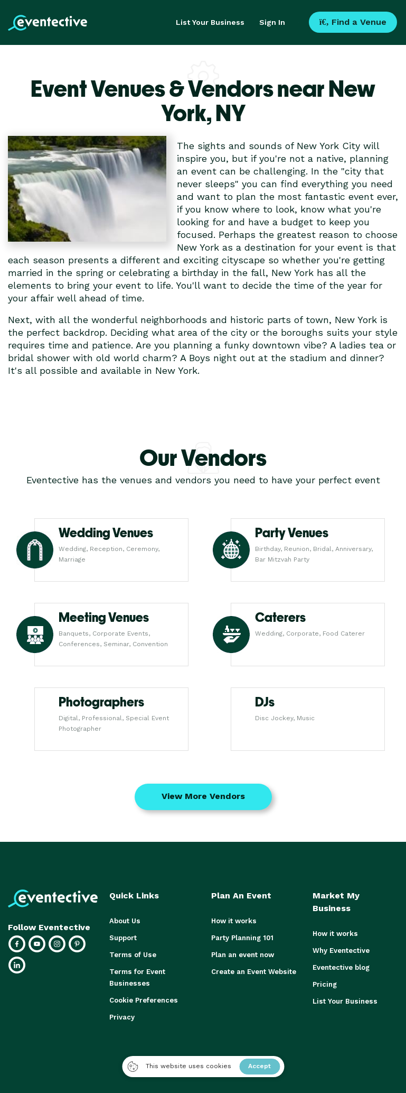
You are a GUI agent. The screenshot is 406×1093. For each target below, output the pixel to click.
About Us (124, 921)
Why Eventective (341, 950)
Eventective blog (341, 967)
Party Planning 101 (242, 938)
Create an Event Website (253, 972)
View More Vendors (203, 796)
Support (123, 938)
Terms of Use (132, 955)
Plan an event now (242, 955)
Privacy (122, 1017)
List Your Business (210, 22)
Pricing (325, 984)
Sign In (272, 22)
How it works (233, 921)
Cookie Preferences (143, 1000)
